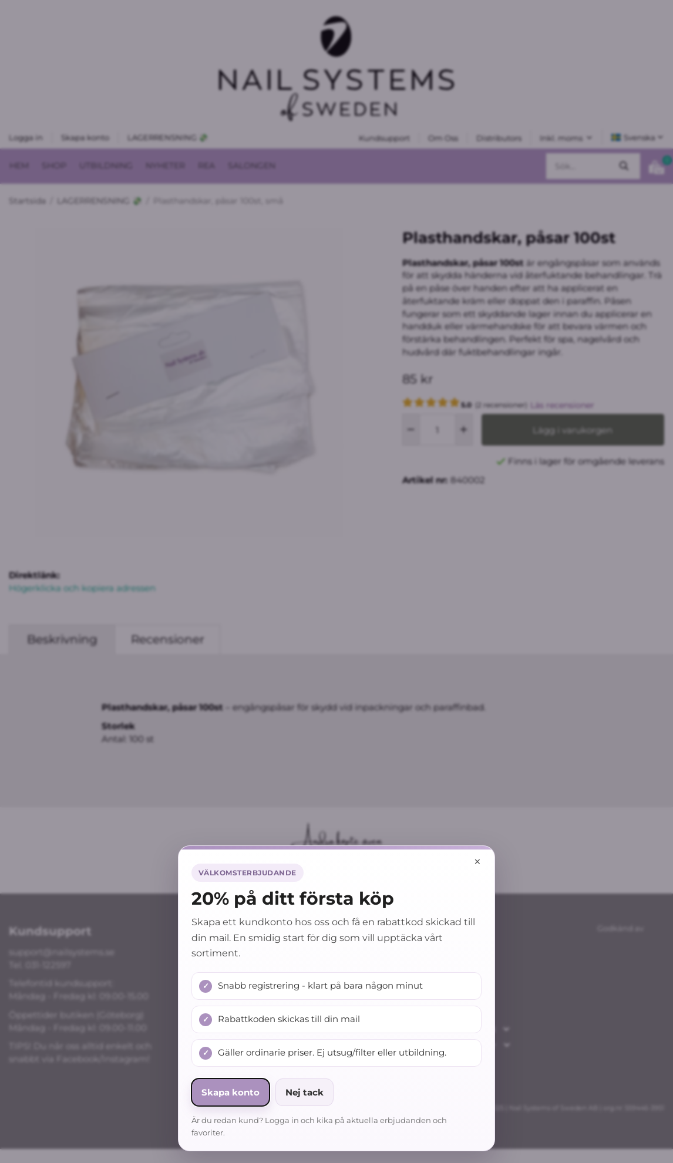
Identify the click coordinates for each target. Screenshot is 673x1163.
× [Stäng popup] (477, 861)
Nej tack (304, 1092)
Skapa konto (230, 1092)
